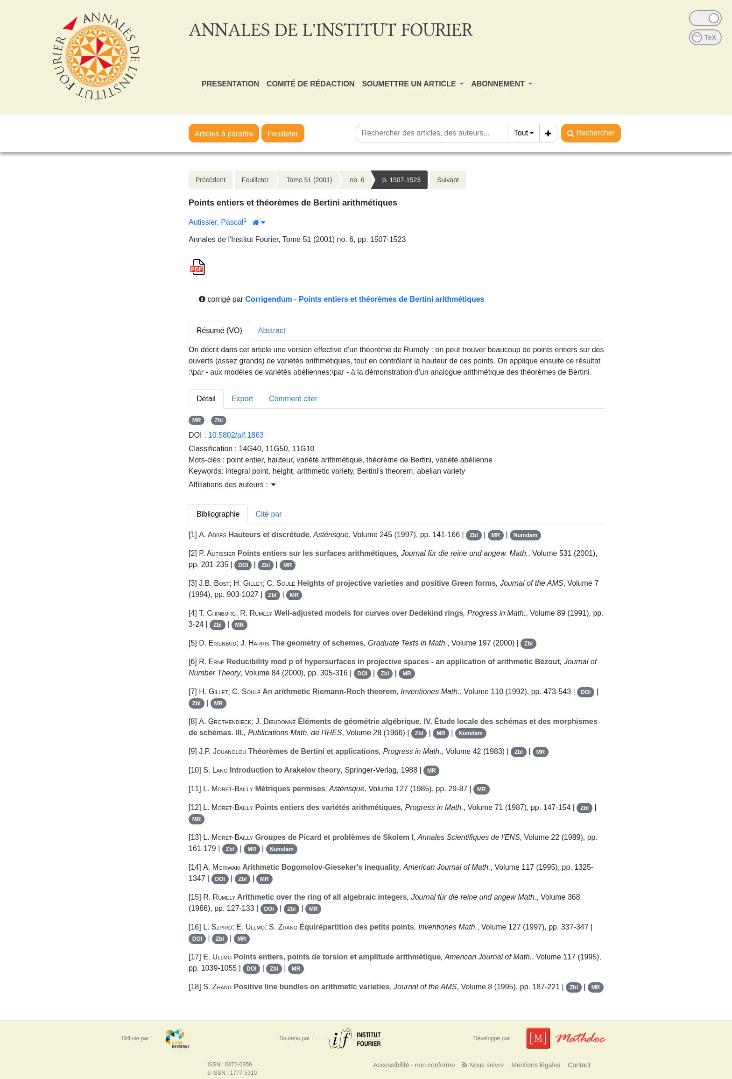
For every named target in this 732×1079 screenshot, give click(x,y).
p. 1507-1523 (401, 180)
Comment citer (293, 399)
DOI (243, 565)
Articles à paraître (224, 134)
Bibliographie (218, 514)
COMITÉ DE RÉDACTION (310, 84)
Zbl (218, 420)
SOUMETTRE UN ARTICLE (410, 84)
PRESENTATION (230, 84)
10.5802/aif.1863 (236, 435)
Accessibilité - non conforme (414, 1065)
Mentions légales (535, 1065)
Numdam (525, 535)
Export (242, 399)
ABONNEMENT (499, 84)
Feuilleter (282, 134)
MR (196, 420)
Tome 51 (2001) (309, 180)
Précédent (210, 180)
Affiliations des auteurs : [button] (232, 485)
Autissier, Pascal (216, 222)
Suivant (448, 180)
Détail (206, 399)
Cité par (269, 514)
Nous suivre (483, 1065)
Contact (579, 1065)
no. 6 (357, 180)
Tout (521, 133)
